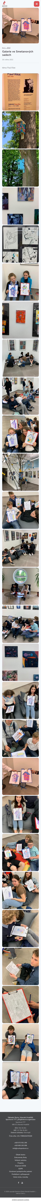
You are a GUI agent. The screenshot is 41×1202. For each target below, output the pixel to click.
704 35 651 (22, 1128)
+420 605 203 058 (20, 1145)
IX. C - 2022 (6, 48)
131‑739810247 (22, 1136)
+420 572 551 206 (20, 1143)
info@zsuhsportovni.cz (20, 1148)
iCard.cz (22, 1193)
